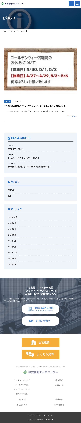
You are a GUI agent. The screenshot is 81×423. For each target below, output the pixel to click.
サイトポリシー (48, 415)
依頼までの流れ (22, 396)
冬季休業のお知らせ (15, 149)
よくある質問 (22, 407)
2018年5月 (12, 259)
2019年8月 (12, 229)
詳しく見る (73, 116)
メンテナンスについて (22, 391)
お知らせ (12, 31)
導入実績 (59, 382)
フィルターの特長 (22, 387)
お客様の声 (59, 387)
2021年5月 (12, 223)
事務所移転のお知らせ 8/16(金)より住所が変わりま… (29, 167)
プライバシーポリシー (35, 415)
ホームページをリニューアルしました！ (23, 158)
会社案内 (59, 402)
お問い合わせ (59, 407)
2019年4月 (12, 241)
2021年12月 (12, 217)
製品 (9, 196)
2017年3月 (12, 264)
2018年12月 (12, 253)
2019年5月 (12, 235)
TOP (4, 31)
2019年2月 (12, 247)
